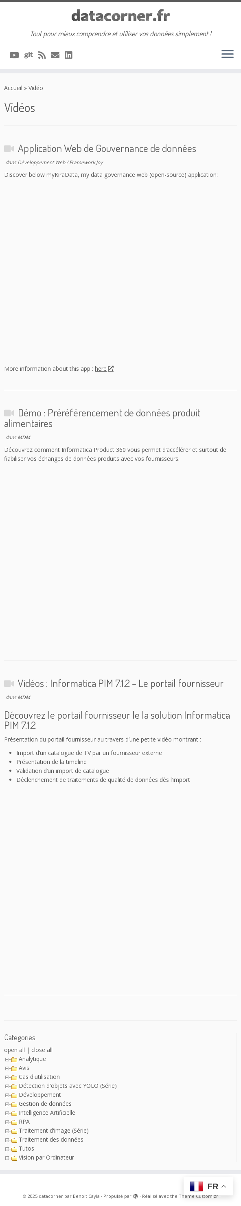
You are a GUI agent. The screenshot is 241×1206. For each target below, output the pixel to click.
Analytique (32, 1059)
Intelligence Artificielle (47, 1112)
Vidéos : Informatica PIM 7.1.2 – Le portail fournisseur (120, 682)
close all (42, 1050)
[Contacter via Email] (58, 55)
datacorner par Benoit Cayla (69, 1196)
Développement (40, 1094)
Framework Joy (86, 162)
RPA (24, 1121)
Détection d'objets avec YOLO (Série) (68, 1085)
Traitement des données (51, 1139)
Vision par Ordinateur (46, 1157)
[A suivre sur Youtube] (16, 55)
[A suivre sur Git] (31, 55)
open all (14, 1050)
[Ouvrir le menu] (227, 54)
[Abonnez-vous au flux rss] (44, 55)
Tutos (26, 1148)
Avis (24, 1068)
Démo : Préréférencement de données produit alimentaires (102, 417)
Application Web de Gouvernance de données (107, 147)
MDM (24, 437)
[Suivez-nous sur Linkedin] (71, 55)
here (104, 368)
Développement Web (42, 162)
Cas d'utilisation (39, 1077)
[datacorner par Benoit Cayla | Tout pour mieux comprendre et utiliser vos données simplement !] (120, 15)
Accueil (13, 88)
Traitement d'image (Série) (54, 1130)
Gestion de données (45, 1103)
